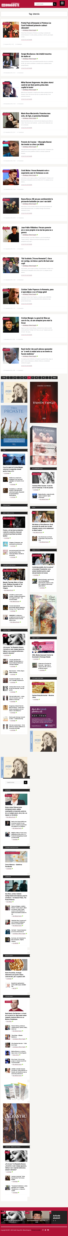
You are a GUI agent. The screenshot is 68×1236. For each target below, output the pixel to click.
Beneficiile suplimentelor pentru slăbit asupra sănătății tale (18, 985)
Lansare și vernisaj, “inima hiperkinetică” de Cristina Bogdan (18, 1178)
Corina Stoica (9, 1021)
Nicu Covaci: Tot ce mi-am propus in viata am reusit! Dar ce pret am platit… (18, 1061)
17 (32, 377)
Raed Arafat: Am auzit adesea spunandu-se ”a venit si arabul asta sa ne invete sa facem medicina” (37, 351)
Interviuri (6, 23)
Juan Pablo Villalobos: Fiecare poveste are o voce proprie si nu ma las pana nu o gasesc (37, 230)
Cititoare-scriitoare (38, 683)
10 (14, 377)
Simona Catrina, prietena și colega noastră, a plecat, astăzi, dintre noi (19, 1027)
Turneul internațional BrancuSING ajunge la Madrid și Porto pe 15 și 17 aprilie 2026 (17, 607)
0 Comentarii (19, 44)
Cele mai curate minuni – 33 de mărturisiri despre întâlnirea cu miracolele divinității (17, 726)
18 (36, 377)
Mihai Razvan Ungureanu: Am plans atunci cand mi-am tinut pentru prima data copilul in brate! (37, 84)
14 (21, 377)
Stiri (27, 1212)
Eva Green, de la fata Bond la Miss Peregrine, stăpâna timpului (18, 939)
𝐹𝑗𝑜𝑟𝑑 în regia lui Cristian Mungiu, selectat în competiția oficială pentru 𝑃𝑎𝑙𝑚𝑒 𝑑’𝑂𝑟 (13, 469)
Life (34, 513)
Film (4, 455)
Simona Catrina (16, 1054)
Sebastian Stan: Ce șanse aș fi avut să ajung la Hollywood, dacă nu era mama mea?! (18, 922)
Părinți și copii (36, 555)
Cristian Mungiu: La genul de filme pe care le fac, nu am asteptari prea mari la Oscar (36, 320)
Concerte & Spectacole (9, 570)
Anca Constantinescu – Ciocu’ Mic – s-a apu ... (37, 1221)
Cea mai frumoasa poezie (12, 853)
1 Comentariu (21, 132)
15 (25, 377)
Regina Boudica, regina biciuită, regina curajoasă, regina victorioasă (46, 496)
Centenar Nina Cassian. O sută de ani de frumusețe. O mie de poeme (16, 688)
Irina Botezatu (15, 943)
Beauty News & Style (8, 518)
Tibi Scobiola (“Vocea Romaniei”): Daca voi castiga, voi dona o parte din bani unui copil (37, 261)
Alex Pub (14, 988)
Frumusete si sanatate (39, 643)
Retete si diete (9, 961)
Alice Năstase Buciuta (44, 499)
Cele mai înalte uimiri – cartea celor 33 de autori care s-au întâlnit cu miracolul (16, 698)
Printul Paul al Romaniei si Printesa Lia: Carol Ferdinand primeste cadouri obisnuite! (36, 25)
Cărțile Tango (36, 474)
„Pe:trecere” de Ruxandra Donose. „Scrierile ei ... (13, 1221)
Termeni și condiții (36, 1230)
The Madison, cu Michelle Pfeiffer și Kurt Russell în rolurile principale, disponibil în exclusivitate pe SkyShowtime (16, 492)
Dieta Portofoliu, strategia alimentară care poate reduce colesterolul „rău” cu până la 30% (15, 974)
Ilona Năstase (9, 901)
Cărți (4, 635)
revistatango (6, 473)
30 (43, 377)
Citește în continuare (26, 39)
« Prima (3, 377)
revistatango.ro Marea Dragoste (29, 30)
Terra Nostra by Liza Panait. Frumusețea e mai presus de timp (45, 538)
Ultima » (54, 377)
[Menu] (62, 3)
